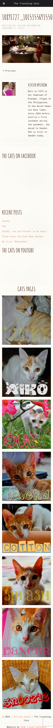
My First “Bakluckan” (15, 241)
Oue (4, 226)
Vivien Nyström (26, 25)
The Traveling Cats (26, 3)
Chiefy (6, 221)
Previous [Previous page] (9, 70)
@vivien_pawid (22, 716)
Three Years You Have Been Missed (22, 236)
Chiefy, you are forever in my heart (24, 231)
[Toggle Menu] (4, 3)
